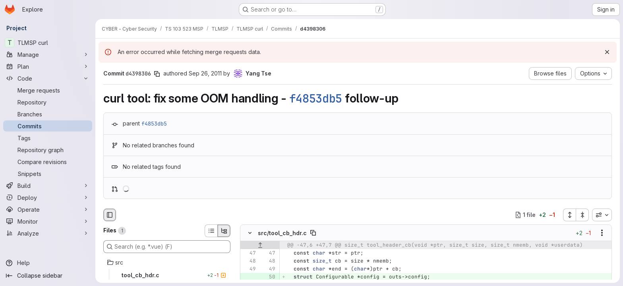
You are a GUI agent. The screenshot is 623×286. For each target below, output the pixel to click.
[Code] (47, 78)
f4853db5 (315, 98)
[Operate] (47, 209)
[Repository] (47, 102)
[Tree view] (224, 230)
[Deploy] (47, 197)
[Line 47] (249, 253)
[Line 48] (249, 261)
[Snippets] (47, 173)
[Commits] (47, 125)
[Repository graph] (47, 149)
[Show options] (602, 233)
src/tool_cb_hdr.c (282, 232)
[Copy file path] (313, 233)
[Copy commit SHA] (157, 74)
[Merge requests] (47, 90)
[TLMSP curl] (47, 42)
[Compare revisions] (47, 161)
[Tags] (47, 137)
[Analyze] (47, 233)
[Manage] (47, 54)
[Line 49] (249, 269)
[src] (167, 262)
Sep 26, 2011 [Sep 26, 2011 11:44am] (205, 73)
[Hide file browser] (109, 215)
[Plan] (47, 66)
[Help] (47, 263)
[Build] (47, 185)
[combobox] (602, 215)
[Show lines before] (260, 245)
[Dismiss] (607, 52)
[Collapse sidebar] (47, 275)
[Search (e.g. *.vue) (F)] (166, 246)
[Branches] (47, 114)
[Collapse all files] (582, 215)
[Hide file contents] (250, 233)
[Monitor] (47, 221)
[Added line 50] (268, 277)
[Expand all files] (569, 215)
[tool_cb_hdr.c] (167, 275)
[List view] (211, 230)
